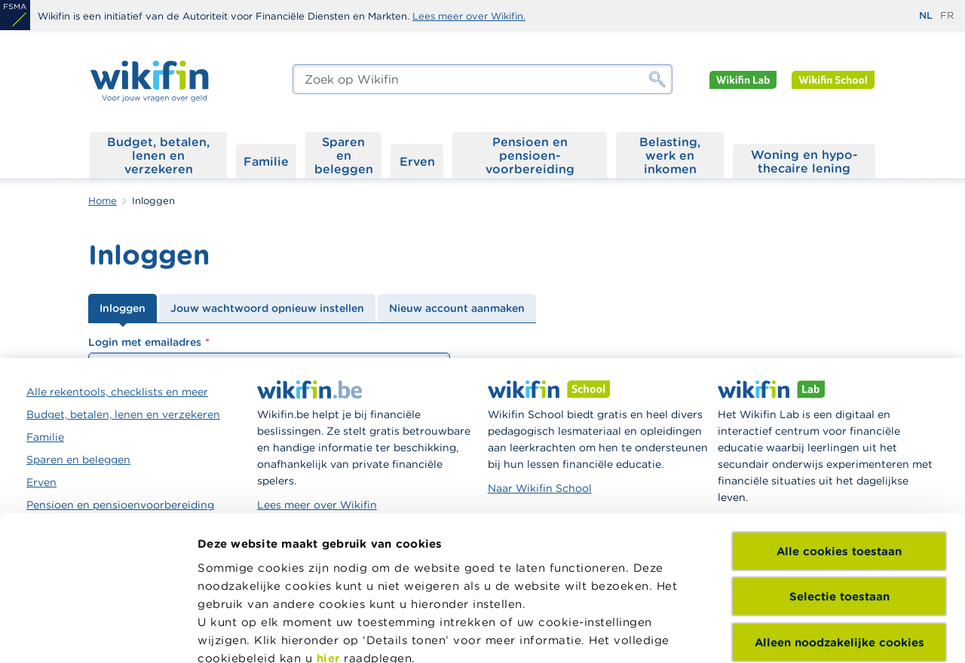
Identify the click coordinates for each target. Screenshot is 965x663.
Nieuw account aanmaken (457, 308)
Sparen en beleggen (343, 155)
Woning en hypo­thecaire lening (804, 161)
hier (328, 520)
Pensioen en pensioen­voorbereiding (530, 155)
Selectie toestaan (839, 458)
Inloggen (123, 308)
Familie (266, 161)
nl (926, 15)
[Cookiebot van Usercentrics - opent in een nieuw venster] (98, 633)
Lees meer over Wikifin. (468, 16)
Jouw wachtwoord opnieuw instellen (267, 308)
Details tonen (236, 633)
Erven (417, 161)
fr (947, 15)
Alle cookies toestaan (839, 413)
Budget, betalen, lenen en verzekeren (158, 155)
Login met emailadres (144, 342)
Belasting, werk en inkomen (669, 155)
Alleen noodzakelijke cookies (839, 504)
